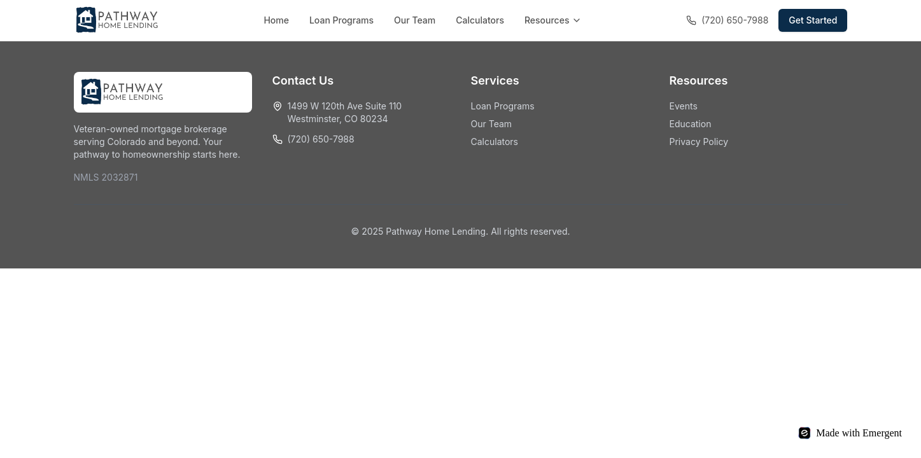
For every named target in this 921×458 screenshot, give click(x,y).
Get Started (813, 20)
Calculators (480, 20)
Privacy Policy (699, 141)
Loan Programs (341, 20)
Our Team (414, 20)
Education (691, 123)
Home (276, 20)
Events (684, 106)
